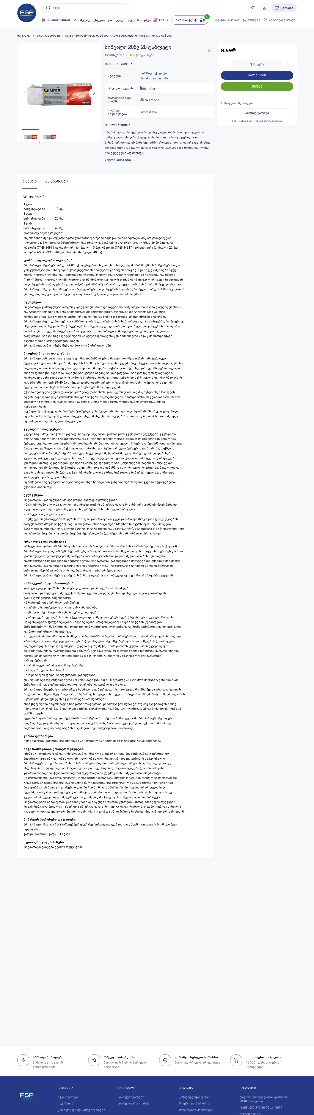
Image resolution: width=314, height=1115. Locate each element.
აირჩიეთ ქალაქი (153, 73)
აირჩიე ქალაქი (257, 113)
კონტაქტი (248, 1088)
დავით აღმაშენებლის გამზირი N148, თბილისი (264, 1099)
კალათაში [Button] (257, 75)
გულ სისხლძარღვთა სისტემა (86, 35)
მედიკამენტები (92, 20)
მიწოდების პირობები (196, 1110)
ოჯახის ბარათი (227, 20)
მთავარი (24, 35)
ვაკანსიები (251, 20)
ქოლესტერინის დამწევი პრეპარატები (143, 35)
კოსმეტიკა (116, 20)
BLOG (161, 20)
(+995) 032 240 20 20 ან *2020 (261, 1107)
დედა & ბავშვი (139, 20)
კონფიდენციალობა (194, 1097)
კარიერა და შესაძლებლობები (81, 1110)
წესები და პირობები (195, 1103)
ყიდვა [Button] (257, 86)
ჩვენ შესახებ (68, 1097)
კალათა (284, 8)
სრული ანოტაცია (118, 159)
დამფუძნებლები (131, 1097)
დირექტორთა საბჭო (134, 1103)
